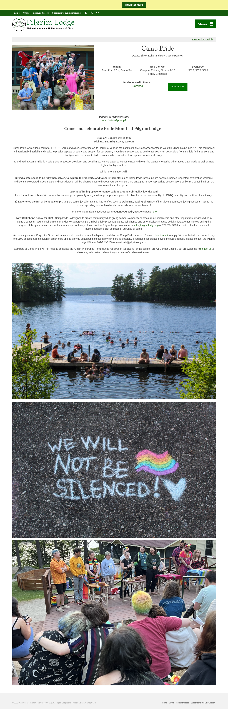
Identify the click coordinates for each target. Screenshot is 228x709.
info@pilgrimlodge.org (146, 225)
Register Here (134, 4)
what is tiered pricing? (114, 120)
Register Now (177, 86)
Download (137, 86)
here (154, 211)
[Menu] (205, 23)
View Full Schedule (202, 39)
